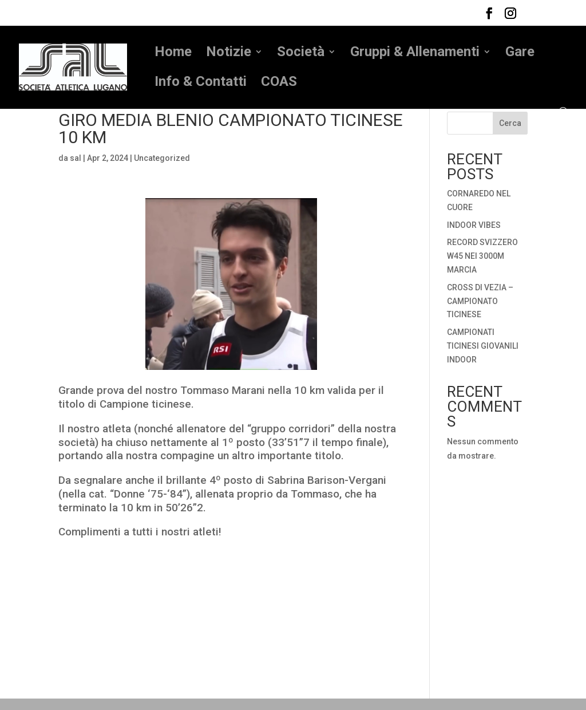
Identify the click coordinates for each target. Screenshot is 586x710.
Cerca (510, 123)
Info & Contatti (201, 83)
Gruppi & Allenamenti (415, 54)
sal (75, 158)
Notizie (228, 54)
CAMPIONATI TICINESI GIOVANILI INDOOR (482, 346)
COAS (279, 83)
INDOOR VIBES (474, 225)
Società (300, 54)
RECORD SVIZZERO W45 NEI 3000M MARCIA (482, 256)
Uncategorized (162, 158)
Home (173, 54)
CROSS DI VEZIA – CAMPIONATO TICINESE (480, 301)
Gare (519, 54)
